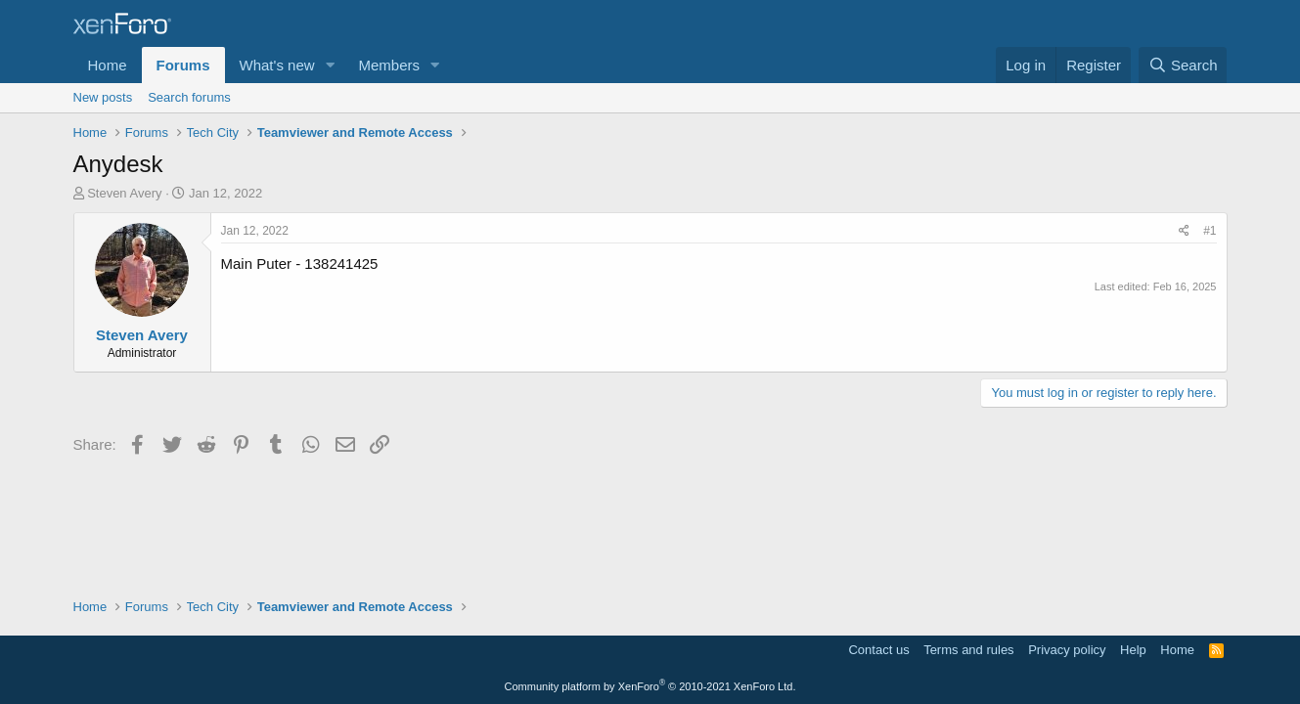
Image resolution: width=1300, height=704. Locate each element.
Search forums (189, 97)
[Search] (1183, 65)
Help (1133, 649)
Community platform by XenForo (650, 686)
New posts (103, 97)
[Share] (1184, 231)
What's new (277, 65)
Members (389, 65)
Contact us (878, 649)
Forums (183, 65)
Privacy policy (1066, 649)
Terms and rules (968, 649)
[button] (329, 65)
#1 (1209, 231)
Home (107, 65)
